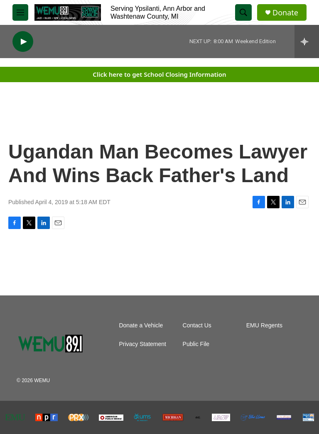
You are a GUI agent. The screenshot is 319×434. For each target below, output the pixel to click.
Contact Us (197, 325)
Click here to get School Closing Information (159, 74)
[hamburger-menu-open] (20, 12)
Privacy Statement (142, 344)
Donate (285, 12)
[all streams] (306, 41)
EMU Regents (264, 325)
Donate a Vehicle (141, 325)
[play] (22, 41)
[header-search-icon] (243, 12)
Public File (196, 344)
